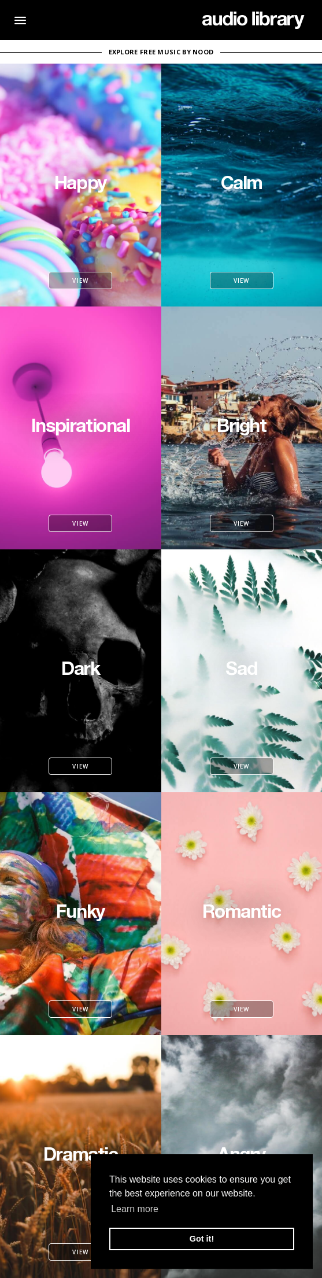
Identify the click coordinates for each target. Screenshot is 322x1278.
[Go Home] (253, 20)
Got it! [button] (202, 1238)
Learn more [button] (134, 1209)
